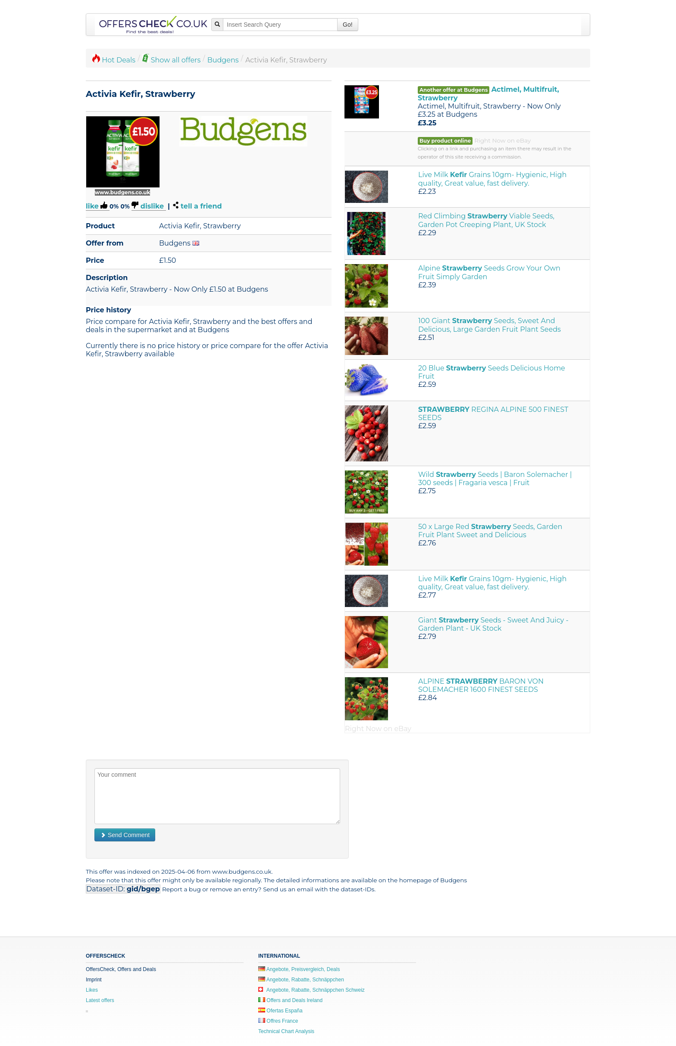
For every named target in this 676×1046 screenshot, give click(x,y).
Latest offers (100, 1000)
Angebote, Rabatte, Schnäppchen (301, 980)
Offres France (278, 1021)
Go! (348, 24)
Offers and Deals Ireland (290, 1000)
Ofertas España (280, 1011)
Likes (92, 990)
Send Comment (125, 834)
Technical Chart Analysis (286, 1031)
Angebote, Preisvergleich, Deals (299, 969)
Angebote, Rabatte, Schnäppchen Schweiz (311, 990)
